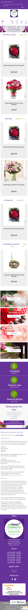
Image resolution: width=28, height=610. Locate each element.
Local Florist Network (10, 609)
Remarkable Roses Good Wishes (14, 103)
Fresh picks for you (14, 412)
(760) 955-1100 (8, 2)
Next (25, 58)
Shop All (22, 35)
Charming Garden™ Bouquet (14, 185)
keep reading (19, 435)
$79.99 (14, 110)
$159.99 (14, 281)
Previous (2, 58)
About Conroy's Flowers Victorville (12, 432)
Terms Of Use (9, 607)
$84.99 (14, 191)
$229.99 (14, 72)
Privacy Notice (18, 607)
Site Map (20, 609)
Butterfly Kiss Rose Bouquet (14, 65)
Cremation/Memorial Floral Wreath (14, 275)
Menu (2, 23)
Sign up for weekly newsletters (14, 422)
